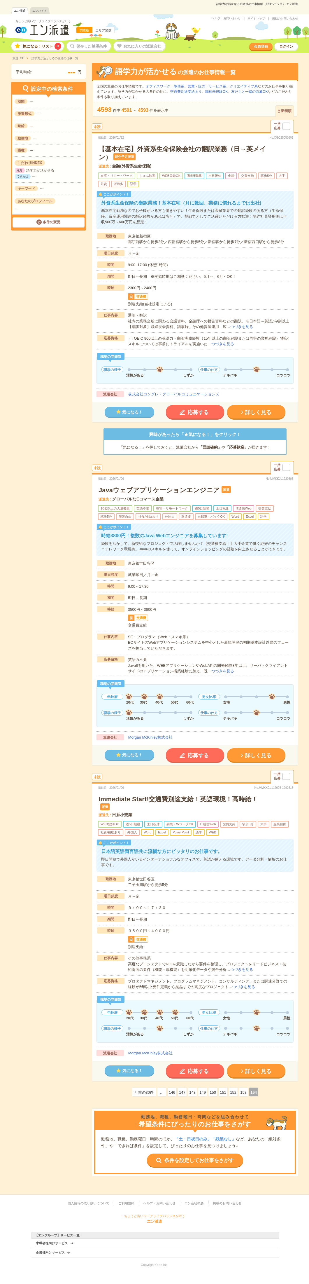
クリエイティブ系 (244, 86)
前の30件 (146, 1092)
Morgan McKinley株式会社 (150, 737)
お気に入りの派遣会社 (142, 46)
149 (202, 1092)
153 (243, 1092)
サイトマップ (256, 18)
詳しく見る (258, 412)
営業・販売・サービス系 (207, 86)
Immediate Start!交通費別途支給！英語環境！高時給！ (178, 799)
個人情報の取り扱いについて (88, 1203)
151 (223, 1092)
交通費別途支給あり (186, 92)
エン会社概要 (194, 1203)
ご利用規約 (126, 1203)
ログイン (286, 46)
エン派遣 (20, 10)
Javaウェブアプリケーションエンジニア (159, 490)
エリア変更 (103, 30)
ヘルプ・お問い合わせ (226, 18)
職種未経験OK (216, 92)
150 (213, 1092)
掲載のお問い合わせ (285, 18)
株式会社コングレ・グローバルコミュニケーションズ (173, 394)
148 (192, 1092)
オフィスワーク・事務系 (165, 86)
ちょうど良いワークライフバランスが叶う (43, 21)
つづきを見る (241, 327)
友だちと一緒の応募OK (249, 92)
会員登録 (261, 46)
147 (182, 1092)
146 (172, 1092)
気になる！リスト (42, 46)
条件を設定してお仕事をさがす (199, 1160)
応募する (198, 412)
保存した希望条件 (91, 46)
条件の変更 (51, 222)
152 (233, 1092)
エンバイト (39, 10)
